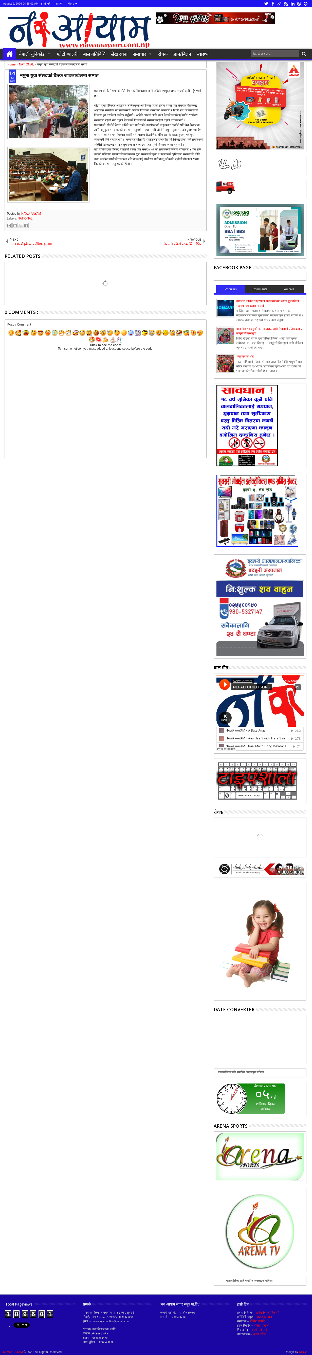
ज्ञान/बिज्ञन (182, 54)
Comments (259, 289)
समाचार (139, 54)
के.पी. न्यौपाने (259, 1330)
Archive (289, 289)
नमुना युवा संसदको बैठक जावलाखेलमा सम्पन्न (59, 75)
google (279, 3)
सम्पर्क (59, 3)
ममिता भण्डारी (261, 1325)
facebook (272, 3)
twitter (266, 3)
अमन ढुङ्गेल (259, 1334)
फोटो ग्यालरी (67, 54)
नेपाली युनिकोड (32, 54)
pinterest (305, 3)
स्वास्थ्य (202, 54)
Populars (231, 289)
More (71, 3)
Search (303, 54)
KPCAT (304, 1352)
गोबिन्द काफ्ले (257, 1321)
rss (286, 3)
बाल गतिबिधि (94, 54)
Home (9, 54)
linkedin (292, 3)
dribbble (299, 3)
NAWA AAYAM (31, 213)
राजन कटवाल (264, 1317)
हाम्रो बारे (45, 3)
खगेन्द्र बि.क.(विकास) (267, 1312)
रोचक (163, 54)
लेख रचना (119, 54)
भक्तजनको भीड (245, 356)
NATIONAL (24, 218)
